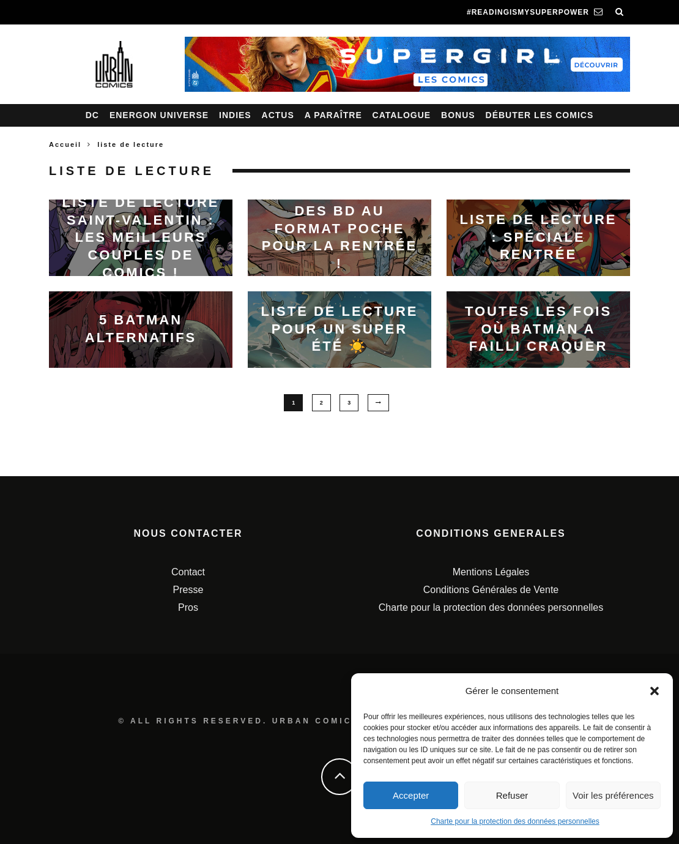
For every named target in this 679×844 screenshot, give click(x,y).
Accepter (411, 795)
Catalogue (402, 115)
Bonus (458, 115)
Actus (278, 115)
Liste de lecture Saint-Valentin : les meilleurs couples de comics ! (140, 237)
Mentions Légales (491, 572)
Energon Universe (159, 115)
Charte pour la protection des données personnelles (515, 821)
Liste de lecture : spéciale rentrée (538, 237)
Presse (188, 589)
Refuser (512, 795)
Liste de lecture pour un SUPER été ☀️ (339, 329)
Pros (188, 607)
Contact (188, 572)
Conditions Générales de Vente (490, 589)
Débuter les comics (540, 115)
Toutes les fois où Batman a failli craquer (538, 329)
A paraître (333, 115)
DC (92, 115)
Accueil (65, 144)
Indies (235, 115)
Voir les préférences (613, 795)
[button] (654, 691)
